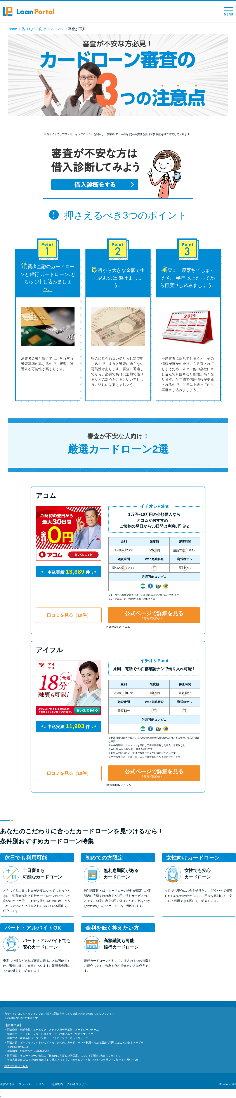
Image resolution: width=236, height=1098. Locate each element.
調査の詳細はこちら (16, 1066)
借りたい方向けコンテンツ (43, 29)
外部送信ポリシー (78, 1084)
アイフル (49, 650)
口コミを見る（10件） (69, 615)
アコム (46, 495)
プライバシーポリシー (33, 1084)
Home (12, 29)
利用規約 (57, 1084)
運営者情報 (7, 1084)
